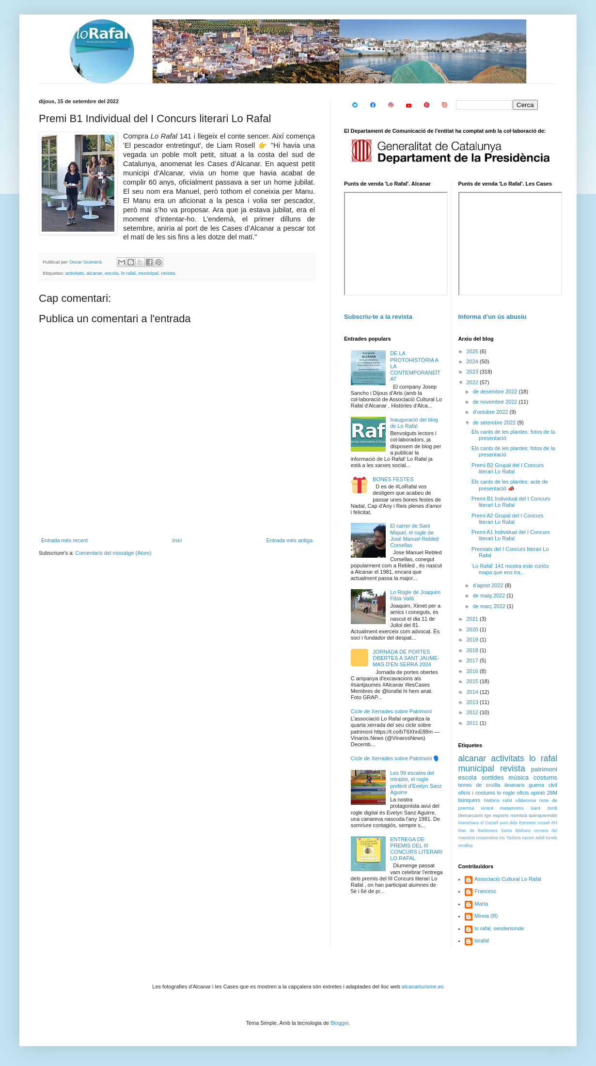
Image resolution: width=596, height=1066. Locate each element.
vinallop (465, 845)
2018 (473, 650)
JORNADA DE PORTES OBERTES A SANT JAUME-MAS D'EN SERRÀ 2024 (406, 658)
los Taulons (510, 837)
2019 (473, 640)
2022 (473, 382)
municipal (148, 273)
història (492, 800)
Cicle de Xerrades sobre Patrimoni (391, 711)
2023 (473, 372)
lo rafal (128, 273)
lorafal (481, 940)
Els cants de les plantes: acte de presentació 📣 (509, 485)
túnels (551, 837)
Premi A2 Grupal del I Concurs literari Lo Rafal (507, 519)
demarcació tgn (474, 815)
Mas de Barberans (478, 830)
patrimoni (544, 769)
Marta (481, 904)
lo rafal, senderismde (499, 928)
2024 (473, 361)
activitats (74, 273)
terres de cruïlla (479, 785)
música (518, 777)
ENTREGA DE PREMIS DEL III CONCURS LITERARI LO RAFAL (416, 849)
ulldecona (526, 800)
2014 (473, 692)
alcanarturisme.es (423, 986)
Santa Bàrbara (516, 830)
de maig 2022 (490, 595)
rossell (543, 822)
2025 (473, 351)
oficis (523, 793)
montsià (518, 815)
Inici (177, 540)
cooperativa (487, 837)
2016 (473, 671)
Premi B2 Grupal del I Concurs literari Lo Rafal (507, 468)
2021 (473, 619)
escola (112, 273)
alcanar (94, 273)
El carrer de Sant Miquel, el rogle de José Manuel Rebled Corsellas (414, 535)
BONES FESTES (393, 479)
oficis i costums (476, 793)
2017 (473, 660)
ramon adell (533, 837)
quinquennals (543, 815)
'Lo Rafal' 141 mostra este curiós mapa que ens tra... (510, 569)
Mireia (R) (486, 916)
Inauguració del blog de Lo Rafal (414, 423)
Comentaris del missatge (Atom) (113, 553)
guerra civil (543, 785)
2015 (473, 681)
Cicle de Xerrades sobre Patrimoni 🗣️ (395, 758)
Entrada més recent (64, 540)
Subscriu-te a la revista (378, 316)
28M (552, 793)
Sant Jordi (544, 808)
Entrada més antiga (290, 540)
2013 (473, 702)
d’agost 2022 (489, 585)
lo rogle (506, 793)
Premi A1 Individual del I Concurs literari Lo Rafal (510, 535)
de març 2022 (490, 606)
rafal (507, 800)
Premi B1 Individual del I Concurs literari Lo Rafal (510, 502)
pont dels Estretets (517, 822)
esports (500, 815)
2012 (473, 712)
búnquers (469, 800)
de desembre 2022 (496, 391)
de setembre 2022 (495, 422)
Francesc (485, 891)
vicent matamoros (502, 808)
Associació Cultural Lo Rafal (507, 879)
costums (545, 777)
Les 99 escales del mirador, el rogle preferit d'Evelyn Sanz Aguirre (416, 782)
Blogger (339, 1023)
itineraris (514, 785)
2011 (473, 723)
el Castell (489, 822)
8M (554, 822)
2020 (473, 629)
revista (168, 273)
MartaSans (468, 822)
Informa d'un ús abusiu (492, 316)
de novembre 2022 (496, 402)
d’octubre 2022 (491, 412)
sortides (492, 777)
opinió (538, 793)
